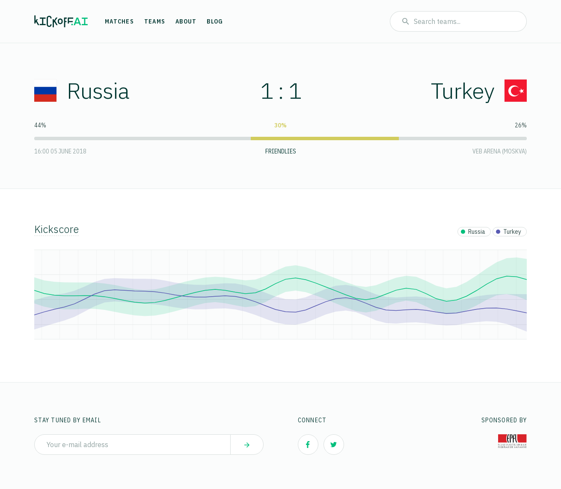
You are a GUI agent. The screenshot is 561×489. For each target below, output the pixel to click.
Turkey (479, 90)
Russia (81, 90)
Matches (119, 21)
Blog (215, 21)
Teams (154, 21)
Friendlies (280, 151)
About (185, 21)
